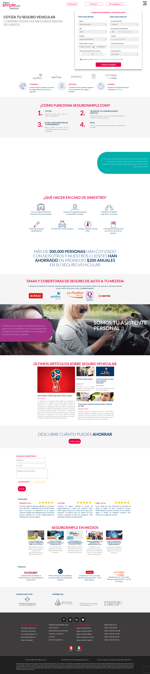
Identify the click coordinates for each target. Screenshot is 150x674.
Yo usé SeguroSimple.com (29, 634)
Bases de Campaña (27, 640)
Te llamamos (72, 4)
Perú (70, 650)
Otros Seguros (115, 4)
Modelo (82, 36)
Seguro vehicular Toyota (112, 634)
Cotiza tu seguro (108, 64)
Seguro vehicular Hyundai (112, 631)
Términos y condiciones (56, 634)
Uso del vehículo (116, 21)
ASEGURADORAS (84, 625)
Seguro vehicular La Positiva (85, 637)
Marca (81, 21)
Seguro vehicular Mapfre (84, 634)
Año (80, 28)
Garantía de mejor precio (28, 628)
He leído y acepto (102, 59)
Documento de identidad (119, 28)
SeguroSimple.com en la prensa (58, 631)
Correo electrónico (117, 43)
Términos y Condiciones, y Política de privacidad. (108, 59)
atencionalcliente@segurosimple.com (79, 659)
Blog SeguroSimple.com (28, 637)
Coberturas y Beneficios (28, 631)
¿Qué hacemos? (54, 628)
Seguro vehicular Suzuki (111, 640)
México (79, 650)
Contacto (94, 4)
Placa (86, 43)
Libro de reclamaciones (56, 640)
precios (118, 89)
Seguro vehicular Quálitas (85, 640)
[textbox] (124, 46)
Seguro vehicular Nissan (111, 637)
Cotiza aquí (74, 441)
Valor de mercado (89, 51)
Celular (113, 36)
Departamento (116, 51)
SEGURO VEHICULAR (29, 625)
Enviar (22, 488)
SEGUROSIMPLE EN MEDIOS (75, 527)
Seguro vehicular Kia (110, 628)
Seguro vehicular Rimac (84, 628)
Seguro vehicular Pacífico (84, 631)
